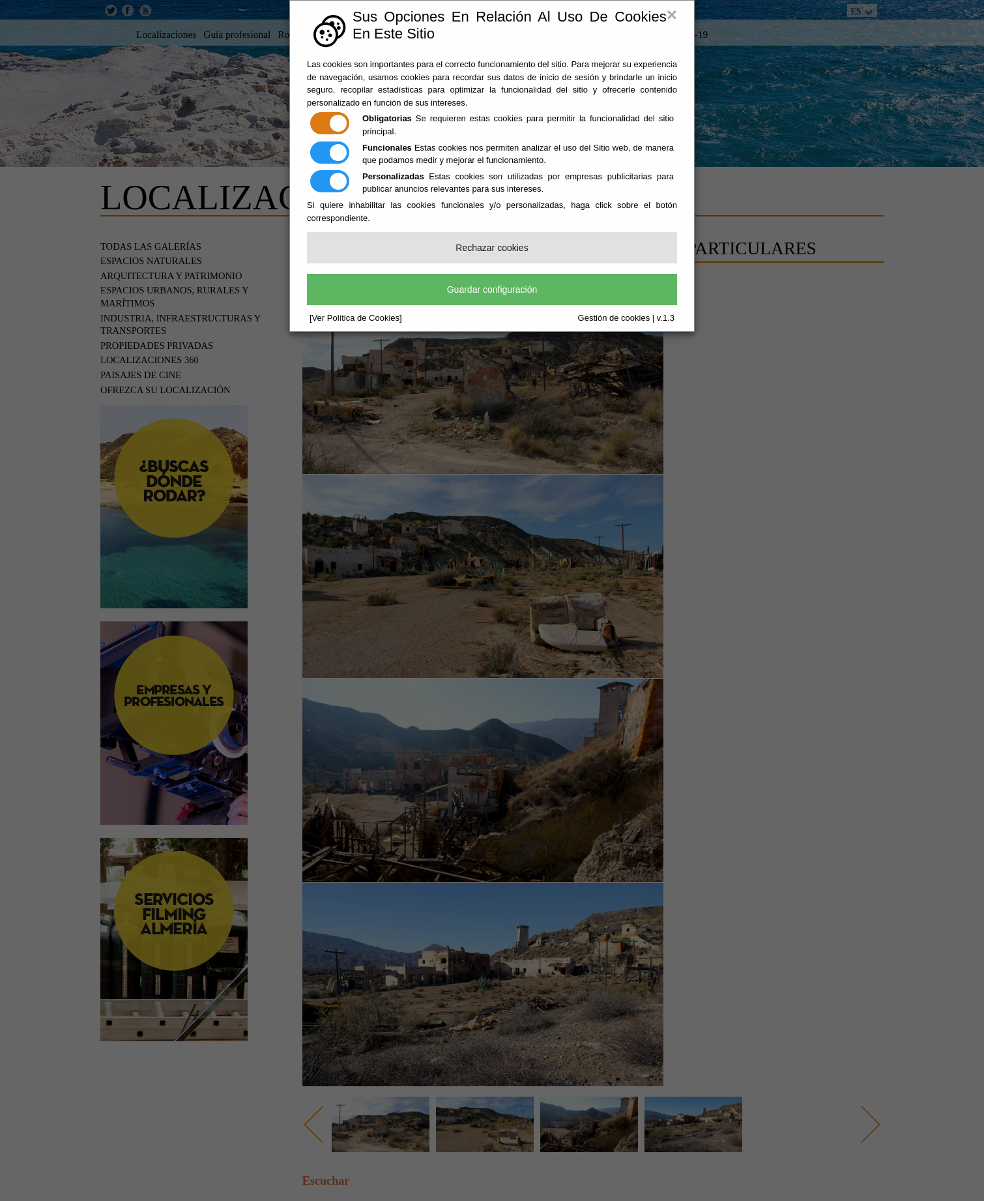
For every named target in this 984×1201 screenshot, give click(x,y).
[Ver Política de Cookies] (356, 318)
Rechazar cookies (492, 248)
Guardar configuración (492, 289)
